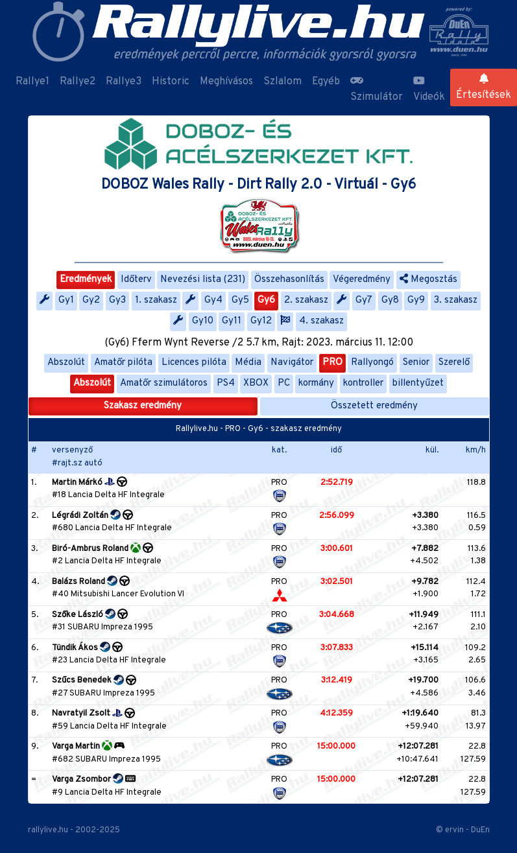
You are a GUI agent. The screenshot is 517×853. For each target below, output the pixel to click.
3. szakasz (455, 300)
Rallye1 (32, 81)
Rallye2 (77, 81)
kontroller (363, 383)
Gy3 (117, 300)
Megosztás (428, 280)
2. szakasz (306, 300)
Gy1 (66, 300)
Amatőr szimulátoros (164, 383)
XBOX (256, 383)
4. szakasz (321, 321)
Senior (416, 362)
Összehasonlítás (289, 280)
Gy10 (202, 321)
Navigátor (292, 362)
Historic (170, 81)
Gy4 (213, 300)
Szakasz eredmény (143, 406)
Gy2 (91, 300)
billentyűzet (418, 383)
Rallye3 (123, 81)
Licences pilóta (194, 362)
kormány (316, 383)
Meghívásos (226, 81)
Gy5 (240, 300)
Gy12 (261, 321)
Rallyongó (372, 362)
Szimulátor (376, 89)
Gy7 (363, 300)
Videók (429, 89)
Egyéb (326, 81)
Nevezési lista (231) (202, 280)
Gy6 (266, 300)
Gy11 (231, 321)
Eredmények (86, 280)
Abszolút (66, 362)
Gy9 (416, 300)
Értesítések (483, 87)
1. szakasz (156, 300)
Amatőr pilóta (123, 362)
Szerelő (454, 362)
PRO (332, 362)
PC (284, 383)
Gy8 (390, 300)
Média (248, 362)
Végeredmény (362, 280)
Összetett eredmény (374, 406)
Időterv (136, 280)
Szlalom (282, 81)
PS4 (226, 383)
